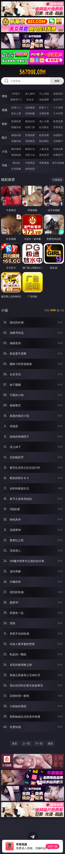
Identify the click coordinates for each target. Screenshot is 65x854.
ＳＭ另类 (58, 113)
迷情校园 (16, 154)
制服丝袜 (16, 127)
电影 (4, 124)
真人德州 (30, 93)
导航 (4, 165)
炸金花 (30, 99)
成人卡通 (44, 121)
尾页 (50, 743)
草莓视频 (44, 162)
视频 (4, 110)
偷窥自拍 (16, 135)
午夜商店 (30, 162)
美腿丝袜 (16, 141)
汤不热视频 (58, 162)
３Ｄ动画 (58, 107)
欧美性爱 (58, 121)
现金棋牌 (44, 99)
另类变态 (58, 127)
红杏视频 (16, 168)
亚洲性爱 (16, 121)
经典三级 (30, 127)
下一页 (38, 743)
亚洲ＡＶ (16, 107)
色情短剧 (30, 168)
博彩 (4, 96)
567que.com (32, 72)
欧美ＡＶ (44, 107)
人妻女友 (44, 149)
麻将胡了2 (16, 99)
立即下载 (52, 846)
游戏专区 (58, 93)
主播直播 (44, 113)
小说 (4, 151)
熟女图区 (44, 141)
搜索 (57, 80)
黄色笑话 (44, 154)
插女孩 (16, 162)
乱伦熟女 (44, 127)
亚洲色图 (30, 135)
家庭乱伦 (30, 149)
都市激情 (16, 149)
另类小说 (30, 154)
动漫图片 (58, 135)
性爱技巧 (58, 154)
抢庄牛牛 (58, 99)
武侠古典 (58, 149)
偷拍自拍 (30, 121)
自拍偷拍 (30, 107)
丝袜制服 (30, 113)
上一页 (26, 743)
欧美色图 (44, 135)
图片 (4, 138)
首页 (14, 743)
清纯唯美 (30, 141)
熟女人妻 (16, 113)
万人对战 (44, 93)
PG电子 (16, 93)
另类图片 (58, 141)
